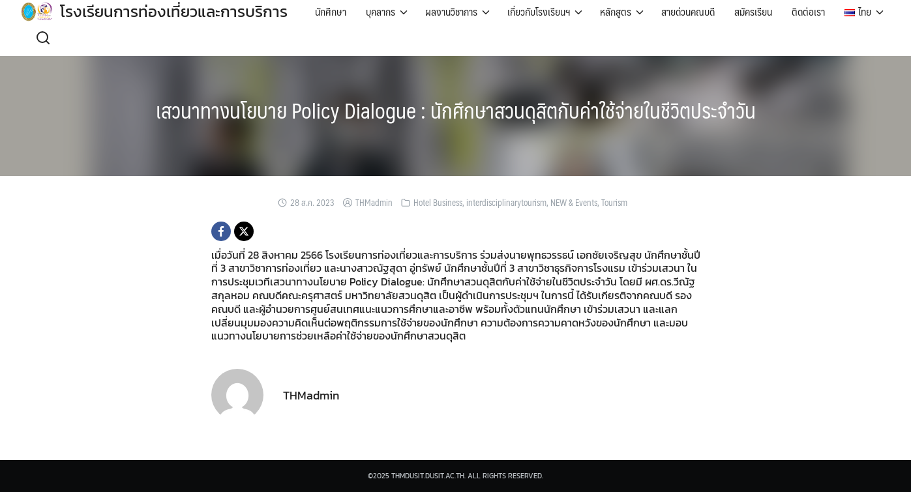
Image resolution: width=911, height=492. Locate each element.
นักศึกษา (330, 11)
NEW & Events (573, 202)
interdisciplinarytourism (506, 202)
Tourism (614, 202)
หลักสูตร (615, 11)
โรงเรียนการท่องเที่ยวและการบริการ (174, 11)
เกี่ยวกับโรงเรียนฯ (538, 11)
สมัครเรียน (753, 11)
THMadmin (374, 202)
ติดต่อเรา (808, 11)
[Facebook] (221, 231)
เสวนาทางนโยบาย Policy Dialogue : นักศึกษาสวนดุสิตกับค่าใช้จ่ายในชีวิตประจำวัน (456, 110)
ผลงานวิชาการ (451, 11)
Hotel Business (437, 202)
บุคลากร (380, 11)
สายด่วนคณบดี (688, 11)
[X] (244, 231)
